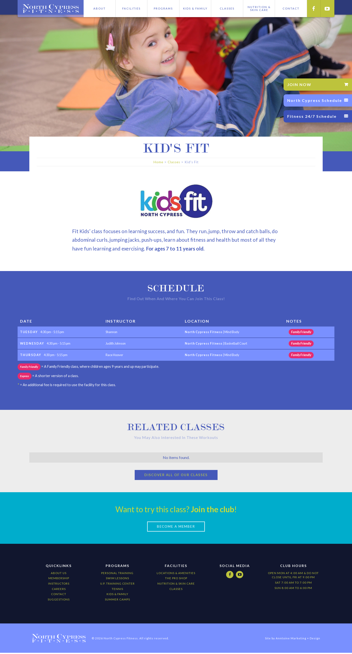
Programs (163, 8)
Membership (58, 579)
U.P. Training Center (117, 584)
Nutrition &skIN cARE (259, 8)
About (99, 8)
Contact (58, 595)
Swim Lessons (117, 579)
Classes (227, 8)
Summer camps (117, 600)
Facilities (131, 8)
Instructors (58, 584)
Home (158, 162)
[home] (51, 8)
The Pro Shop (176, 579)
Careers (59, 589)
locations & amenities (176, 574)
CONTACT (291, 8)
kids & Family (117, 595)
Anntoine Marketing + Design (298, 639)
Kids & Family (195, 8)
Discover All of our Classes (176, 476)
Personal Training (117, 574)
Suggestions (59, 600)
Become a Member (176, 527)
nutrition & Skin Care (176, 584)
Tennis (117, 589)
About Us (58, 574)
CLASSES (176, 589)
